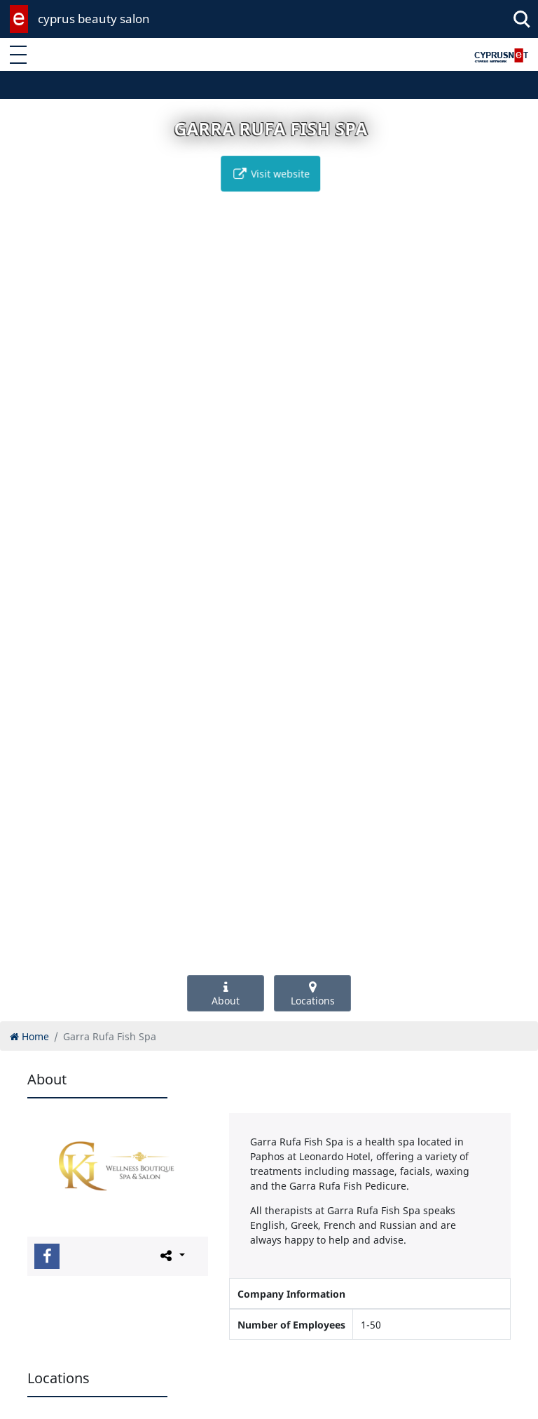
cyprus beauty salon (94, 19)
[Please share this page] (171, 1255)
